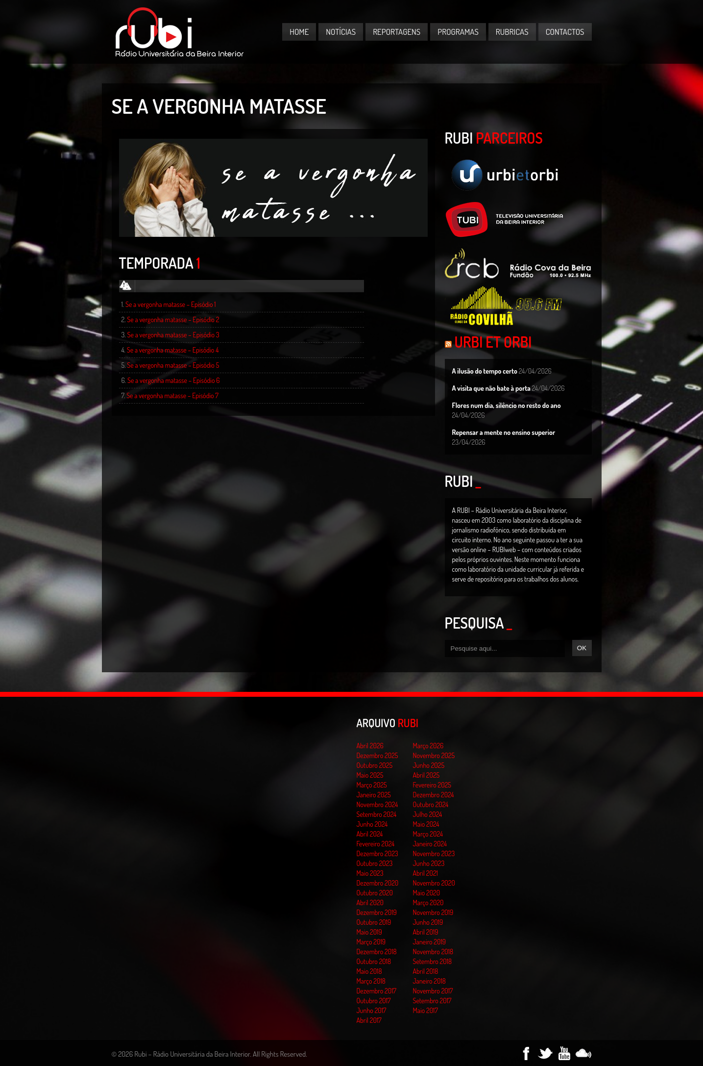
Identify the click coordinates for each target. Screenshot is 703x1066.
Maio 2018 (369, 971)
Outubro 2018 (374, 961)
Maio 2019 (369, 932)
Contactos (565, 31)
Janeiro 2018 (429, 981)
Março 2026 (428, 745)
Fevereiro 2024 (376, 843)
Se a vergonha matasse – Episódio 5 (173, 365)
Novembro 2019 (433, 912)
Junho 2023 (429, 863)
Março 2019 (371, 942)
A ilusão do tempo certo (485, 371)
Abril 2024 (370, 834)
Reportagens (396, 31)
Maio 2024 (426, 824)
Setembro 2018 (432, 961)
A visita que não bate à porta (491, 388)
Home (299, 31)
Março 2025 (372, 785)
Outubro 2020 (375, 892)
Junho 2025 (429, 765)
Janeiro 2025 (374, 794)
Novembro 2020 (434, 883)
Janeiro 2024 (430, 843)
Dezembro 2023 (377, 853)
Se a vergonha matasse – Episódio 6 (173, 380)
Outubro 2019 (374, 922)
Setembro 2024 (377, 814)
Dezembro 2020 (378, 883)
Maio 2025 (370, 775)
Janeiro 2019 (429, 942)
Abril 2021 (425, 873)
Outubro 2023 (375, 863)
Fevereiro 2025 (432, 785)
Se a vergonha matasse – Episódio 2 (173, 319)
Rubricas (512, 31)
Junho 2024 (372, 824)
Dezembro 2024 (433, 794)
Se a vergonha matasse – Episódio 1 (170, 304)
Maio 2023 (370, 873)
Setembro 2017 (432, 1000)
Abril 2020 (370, 902)
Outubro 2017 (374, 1000)
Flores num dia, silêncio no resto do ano (506, 405)
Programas (458, 31)
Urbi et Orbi (493, 341)
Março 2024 (428, 834)
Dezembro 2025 (377, 755)
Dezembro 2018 (377, 951)
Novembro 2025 (434, 755)
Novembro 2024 (377, 804)
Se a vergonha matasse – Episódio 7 (172, 395)
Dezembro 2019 (377, 912)
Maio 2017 (425, 1010)
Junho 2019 (428, 922)
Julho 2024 (427, 814)
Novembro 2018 (433, 951)
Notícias (341, 31)
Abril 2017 (369, 1020)
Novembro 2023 (434, 853)
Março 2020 (428, 902)
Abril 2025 (426, 775)
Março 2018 (371, 981)
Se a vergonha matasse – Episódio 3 (173, 334)
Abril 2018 (425, 971)
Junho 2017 (372, 1010)
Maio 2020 (426, 892)
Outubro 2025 (375, 765)
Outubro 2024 (431, 804)
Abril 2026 (370, 745)
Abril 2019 (425, 932)
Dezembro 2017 (376, 991)
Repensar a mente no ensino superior (504, 432)
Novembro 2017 (433, 991)
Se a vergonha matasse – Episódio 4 (173, 350)
